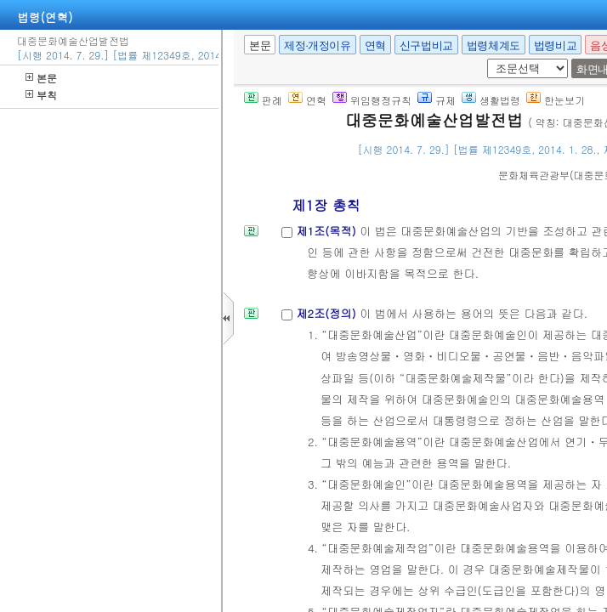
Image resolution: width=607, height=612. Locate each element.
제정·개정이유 (317, 45)
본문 (41, 78)
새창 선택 (492, 59)
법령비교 (555, 45)
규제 (436, 100)
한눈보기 (555, 100)
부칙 (41, 95)
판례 (263, 100)
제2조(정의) (328, 313)
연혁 (375, 45)
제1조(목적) (328, 231)
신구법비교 (426, 45)
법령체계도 (493, 45)
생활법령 (491, 100)
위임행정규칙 (371, 100)
